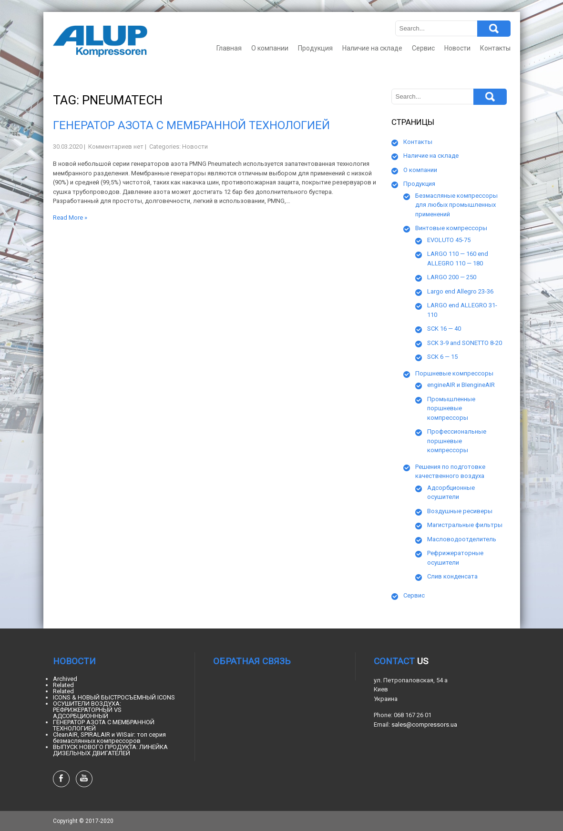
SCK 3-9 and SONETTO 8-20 (464, 342)
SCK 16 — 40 (444, 328)
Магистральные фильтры (464, 524)
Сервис (423, 48)
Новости (457, 48)
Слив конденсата (452, 576)
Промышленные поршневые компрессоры (451, 408)
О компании (269, 48)
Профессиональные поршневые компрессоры (456, 441)
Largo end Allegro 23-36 (460, 291)
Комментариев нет (115, 146)
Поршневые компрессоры (454, 373)
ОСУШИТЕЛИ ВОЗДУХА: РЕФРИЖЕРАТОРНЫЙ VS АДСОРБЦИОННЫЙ (87, 710)
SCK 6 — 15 (442, 356)
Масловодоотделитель (461, 539)
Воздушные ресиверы (459, 511)
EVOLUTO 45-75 (449, 239)
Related (63, 685)
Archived (65, 678)
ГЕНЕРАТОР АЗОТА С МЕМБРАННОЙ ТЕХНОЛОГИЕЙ (191, 125)
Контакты (495, 48)
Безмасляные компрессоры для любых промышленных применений (456, 205)
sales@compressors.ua (424, 724)
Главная (229, 48)
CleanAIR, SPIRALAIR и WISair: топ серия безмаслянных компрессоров (109, 737)
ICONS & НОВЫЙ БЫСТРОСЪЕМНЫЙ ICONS (114, 697)
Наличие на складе (372, 48)
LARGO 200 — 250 (451, 277)
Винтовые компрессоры (451, 228)
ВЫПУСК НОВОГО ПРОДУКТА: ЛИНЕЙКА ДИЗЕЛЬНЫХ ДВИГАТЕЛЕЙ (110, 750)
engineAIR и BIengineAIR (461, 384)
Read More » (70, 217)
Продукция (315, 48)
